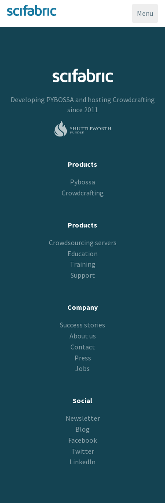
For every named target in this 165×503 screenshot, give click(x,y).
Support (82, 275)
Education (82, 253)
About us (83, 335)
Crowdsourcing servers (83, 242)
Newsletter (83, 418)
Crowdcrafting (134, 99)
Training (82, 264)
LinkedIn (82, 461)
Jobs (82, 368)
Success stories (82, 324)
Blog (82, 429)
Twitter (82, 451)
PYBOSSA (60, 99)
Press (82, 357)
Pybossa (82, 181)
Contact (82, 346)
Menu (147, 15)
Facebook (82, 440)
